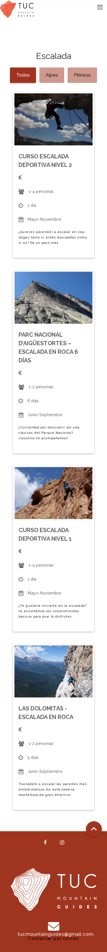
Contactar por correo (53, 938)
